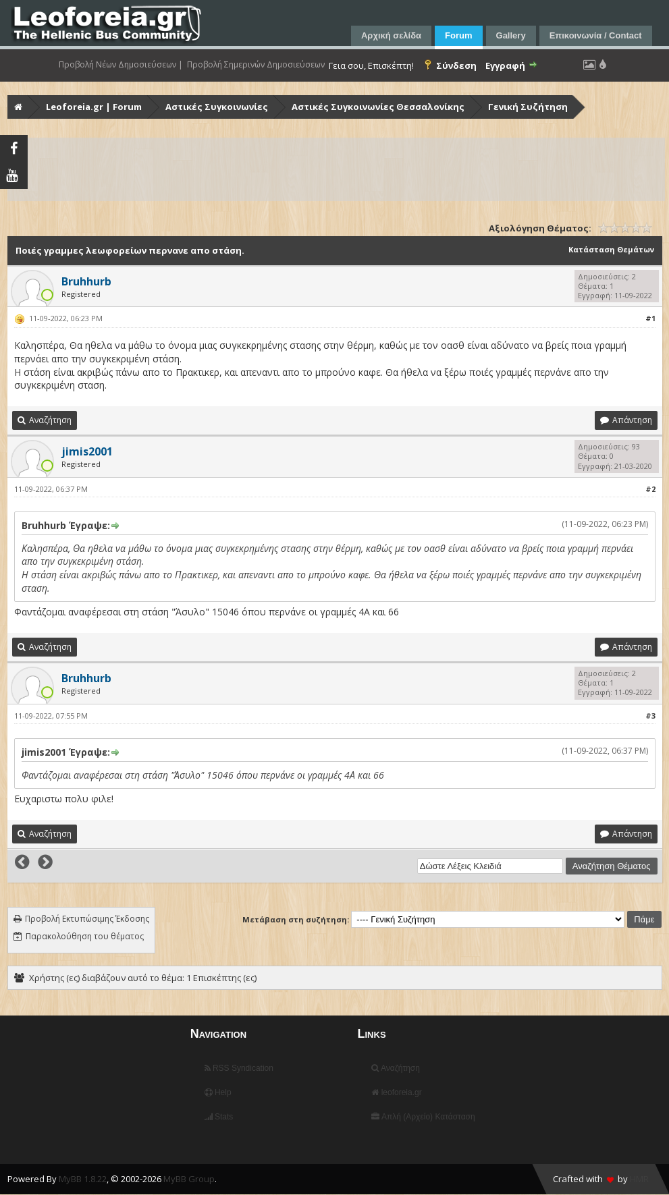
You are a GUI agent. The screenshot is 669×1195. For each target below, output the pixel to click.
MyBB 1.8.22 (83, 1179)
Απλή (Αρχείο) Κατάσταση (423, 1116)
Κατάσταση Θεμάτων (611, 249)
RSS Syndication (239, 1068)
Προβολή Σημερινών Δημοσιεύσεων (256, 64)
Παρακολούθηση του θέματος (85, 936)
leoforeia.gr (396, 1092)
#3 (650, 716)
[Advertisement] (336, 169)
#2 (650, 489)
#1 (650, 318)
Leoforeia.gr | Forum (94, 107)
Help (218, 1092)
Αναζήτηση (395, 1068)
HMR (639, 1179)
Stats (219, 1116)
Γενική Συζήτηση (528, 107)
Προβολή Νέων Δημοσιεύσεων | (121, 64)
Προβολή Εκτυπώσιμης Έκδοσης (87, 918)
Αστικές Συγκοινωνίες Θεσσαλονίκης (378, 107)
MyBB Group (189, 1179)
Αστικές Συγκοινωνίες (216, 107)
